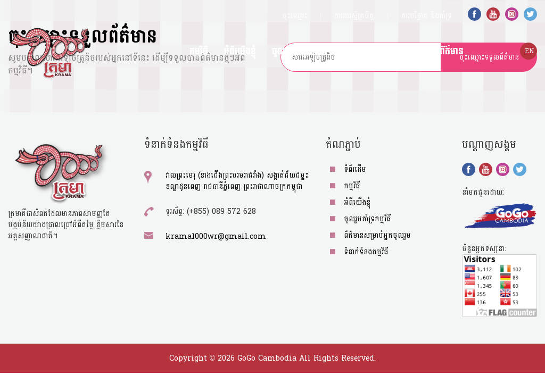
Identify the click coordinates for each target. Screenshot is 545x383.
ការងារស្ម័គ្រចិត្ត (354, 15)
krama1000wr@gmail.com (216, 236)
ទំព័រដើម (355, 169)
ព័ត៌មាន (452, 51)
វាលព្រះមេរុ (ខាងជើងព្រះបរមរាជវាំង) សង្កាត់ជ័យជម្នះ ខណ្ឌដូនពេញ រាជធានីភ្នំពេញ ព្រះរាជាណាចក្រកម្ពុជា (237, 181)
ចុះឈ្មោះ (294, 15)
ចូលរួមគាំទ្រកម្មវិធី (300, 51)
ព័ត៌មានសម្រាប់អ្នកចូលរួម (384, 51)
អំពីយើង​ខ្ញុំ (240, 51)
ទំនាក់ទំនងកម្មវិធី (366, 252)
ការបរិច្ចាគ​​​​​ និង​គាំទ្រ (426, 15)
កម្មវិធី (198, 51)
